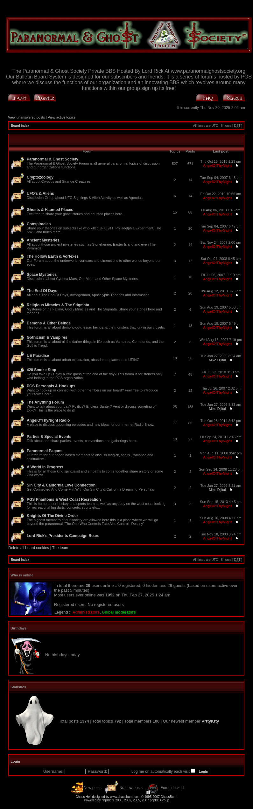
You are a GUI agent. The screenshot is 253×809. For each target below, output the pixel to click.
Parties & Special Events (49, 436)
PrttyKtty (210, 721)
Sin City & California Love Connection (61, 485)
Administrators (86, 612)
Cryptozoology (40, 177)
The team (60, 548)
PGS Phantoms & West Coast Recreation (64, 499)
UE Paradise (38, 355)
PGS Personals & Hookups (51, 386)
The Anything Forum (45, 402)
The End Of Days (42, 291)
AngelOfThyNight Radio (48, 420)
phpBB (106, 800)
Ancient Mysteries (43, 240)
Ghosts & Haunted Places (50, 209)
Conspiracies (39, 224)
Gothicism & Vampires (47, 337)
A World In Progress (45, 467)
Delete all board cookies (28, 548)
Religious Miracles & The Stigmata (58, 305)
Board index (20, 125)
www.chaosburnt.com (125, 797)
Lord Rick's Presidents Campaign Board (63, 536)
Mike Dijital (217, 360)
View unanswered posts (26, 117)
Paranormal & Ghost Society (52, 159)
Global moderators (119, 612)
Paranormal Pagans (44, 451)
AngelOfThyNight (217, 165)
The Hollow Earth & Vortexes (53, 256)
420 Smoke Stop (41, 370)
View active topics (61, 117)
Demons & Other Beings (49, 323)
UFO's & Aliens (40, 193)
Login (15, 761)
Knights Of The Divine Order (52, 515)
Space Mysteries (42, 274)
